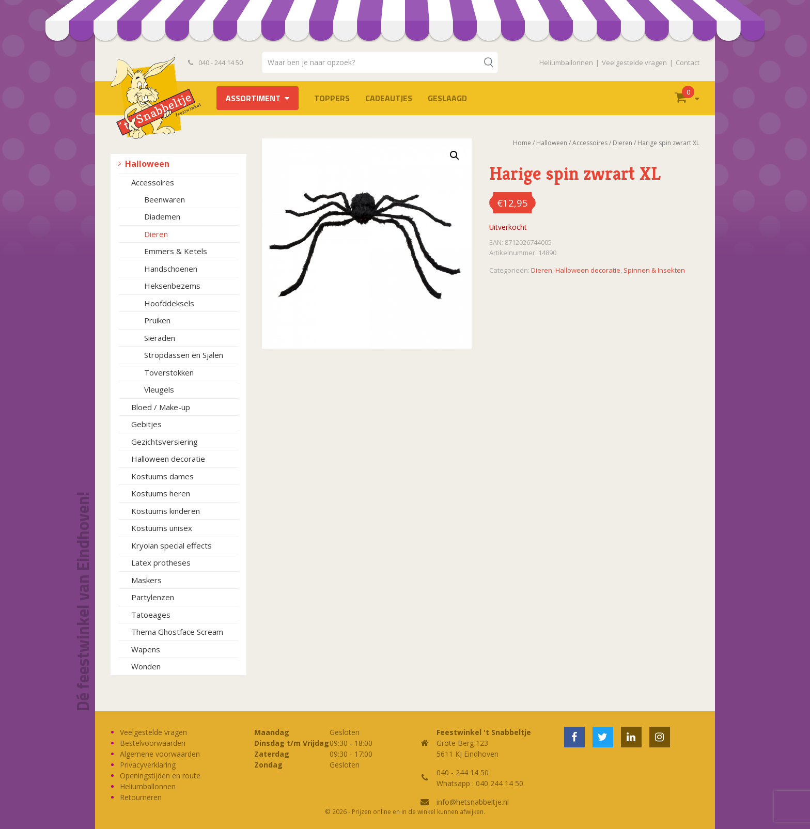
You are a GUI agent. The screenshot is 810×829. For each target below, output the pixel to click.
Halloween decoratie (168, 458)
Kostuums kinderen (165, 511)
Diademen (162, 216)
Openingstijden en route (160, 775)
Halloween (147, 163)
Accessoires (152, 182)
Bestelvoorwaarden (152, 743)
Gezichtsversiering (164, 441)
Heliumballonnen (566, 62)
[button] (454, 155)
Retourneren (141, 797)
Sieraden (159, 338)
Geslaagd (447, 98)
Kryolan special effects (171, 545)
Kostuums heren (160, 493)
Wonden (146, 666)
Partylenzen (152, 597)
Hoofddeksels (169, 303)
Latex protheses (161, 562)
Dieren (156, 234)
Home (522, 142)
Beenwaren (164, 199)
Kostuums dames (162, 476)
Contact (687, 62)
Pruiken (157, 320)
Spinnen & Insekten (654, 270)
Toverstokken (169, 372)
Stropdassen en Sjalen (183, 355)
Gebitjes (146, 424)
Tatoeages (150, 614)
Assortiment (253, 98)
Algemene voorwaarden (160, 754)
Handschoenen (170, 268)
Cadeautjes (388, 98)
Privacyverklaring (148, 765)
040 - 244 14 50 (215, 62)
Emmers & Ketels (175, 251)
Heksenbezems (172, 285)
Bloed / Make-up (160, 407)
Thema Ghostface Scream (177, 632)
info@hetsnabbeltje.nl (473, 802)
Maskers (146, 580)
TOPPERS (332, 98)
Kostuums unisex (161, 528)
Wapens (145, 649)
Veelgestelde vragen (634, 62)
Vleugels (159, 389)
